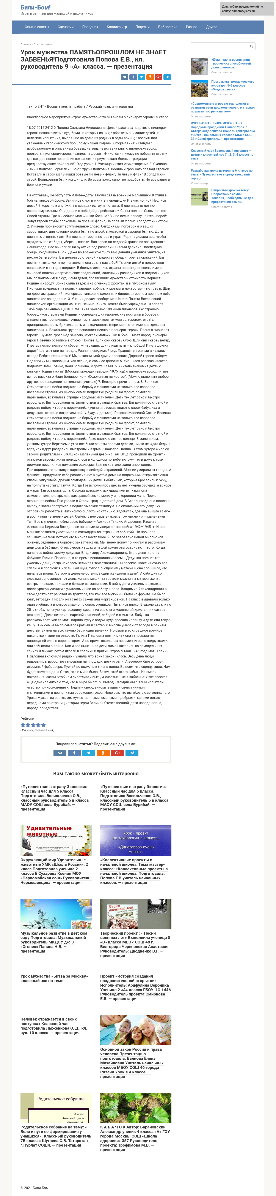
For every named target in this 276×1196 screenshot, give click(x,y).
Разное (192, 27)
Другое (212, 27)
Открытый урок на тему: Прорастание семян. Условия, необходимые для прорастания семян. (232, 196)
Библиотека (167, 27)
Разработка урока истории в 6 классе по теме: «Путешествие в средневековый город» (221, 174)
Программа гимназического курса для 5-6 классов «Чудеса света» (232, 85)
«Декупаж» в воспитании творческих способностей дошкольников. (231, 63)
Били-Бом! (36, 7)
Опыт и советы (37, 27)
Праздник (90, 27)
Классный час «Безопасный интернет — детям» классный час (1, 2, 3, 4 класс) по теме (222, 154)
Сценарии (66, 27)
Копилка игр (117, 27)
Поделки (143, 27)
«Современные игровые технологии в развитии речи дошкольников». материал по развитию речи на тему (223, 107)
